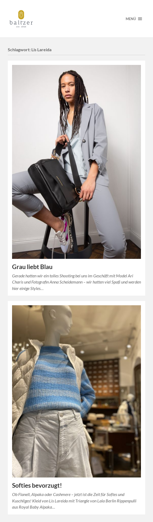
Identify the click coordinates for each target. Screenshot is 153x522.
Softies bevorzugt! (37, 485)
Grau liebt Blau (32, 266)
